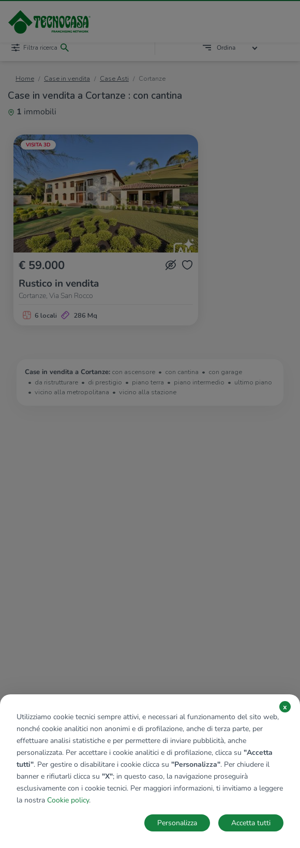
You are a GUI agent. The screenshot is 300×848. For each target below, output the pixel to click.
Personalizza (177, 823)
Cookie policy (68, 800)
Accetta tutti (251, 823)
